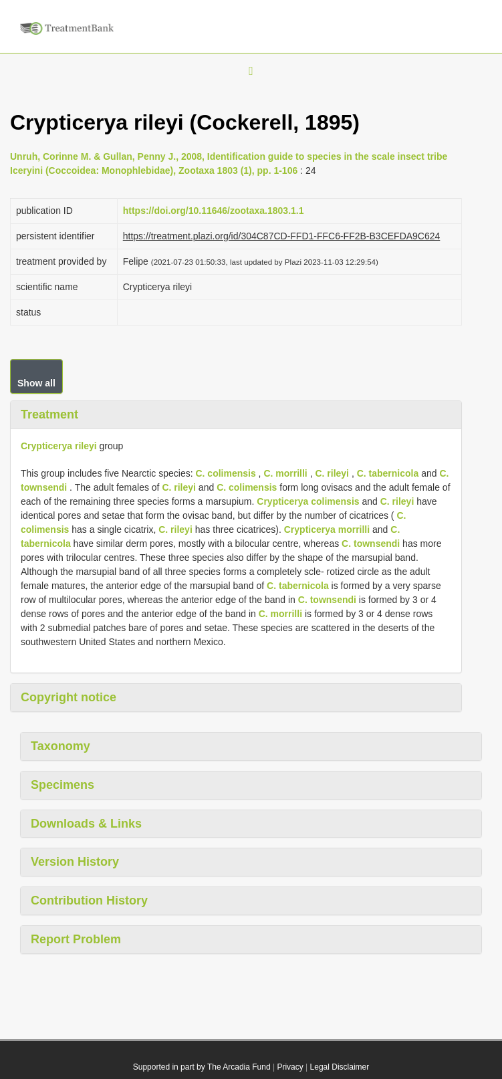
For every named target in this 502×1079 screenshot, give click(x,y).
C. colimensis (225, 473)
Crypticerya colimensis (308, 501)
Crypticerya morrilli (327, 529)
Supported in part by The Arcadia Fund (202, 1067)
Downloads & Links (86, 823)
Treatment (49, 414)
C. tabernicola (388, 473)
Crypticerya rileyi (59, 446)
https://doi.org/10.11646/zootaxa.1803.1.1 (213, 210)
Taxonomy (60, 746)
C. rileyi (332, 473)
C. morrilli (285, 473)
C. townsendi (371, 543)
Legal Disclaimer (340, 1067)
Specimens (62, 785)
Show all (36, 383)
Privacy (290, 1067)
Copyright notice (68, 697)
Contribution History (89, 900)
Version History (75, 861)
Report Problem (76, 939)
